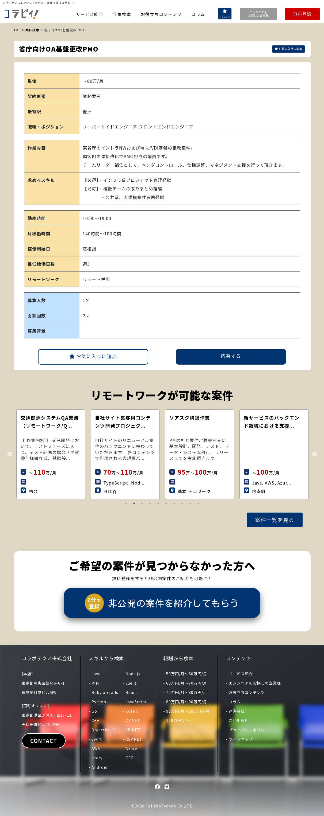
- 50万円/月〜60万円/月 (185, 673)
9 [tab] (190, 503)
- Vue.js (130, 683)
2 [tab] (134, 503)
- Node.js (131, 673)
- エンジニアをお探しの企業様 (253, 683)
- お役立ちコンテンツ (245, 692)
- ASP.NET (132, 739)
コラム (198, 14)
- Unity (95, 757)
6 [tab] (166, 503)
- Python (97, 701)
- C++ (94, 720)
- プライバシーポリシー (247, 729)
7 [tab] (174, 503)
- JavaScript (135, 701)
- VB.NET (131, 729)
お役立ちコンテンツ (161, 14)
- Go (93, 711)
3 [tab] (142, 503)
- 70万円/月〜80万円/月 (185, 692)
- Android (98, 767)
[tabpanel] (62, 454)
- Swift (95, 739)
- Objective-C (102, 729)
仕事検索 (122, 14)
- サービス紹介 (239, 673)
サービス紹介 (89, 14)
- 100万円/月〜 (177, 720)
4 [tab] (150, 503)
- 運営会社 (235, 711)
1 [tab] (126, 503)
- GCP (128, 757)
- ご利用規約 (237, 720)
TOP (17, 30)
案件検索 (32, 30)
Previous (9, 454)
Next (314, 454)
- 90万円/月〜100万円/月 (186, 711)
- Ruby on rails (103, 692)
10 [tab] (198, 503)
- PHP (94, 683)
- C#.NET (131, 720)
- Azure (130, 748)
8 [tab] (182, 503)
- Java (95, 673)
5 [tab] (158, 503)
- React (130, 692)
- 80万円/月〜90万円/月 (185, 701)
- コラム (233, 701)
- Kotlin (130, 711)
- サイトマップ (239, 739)
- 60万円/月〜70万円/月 (185, 683)
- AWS (94, 748)
